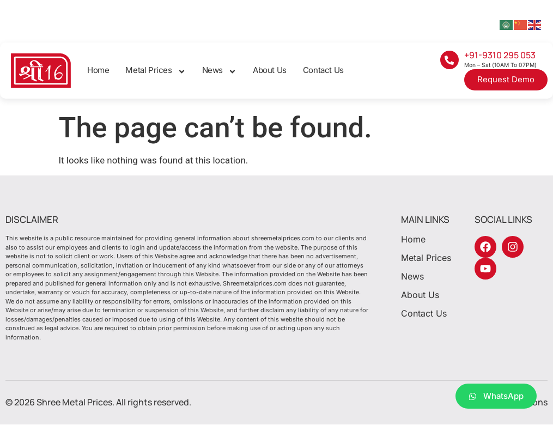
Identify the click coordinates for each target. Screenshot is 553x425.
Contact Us (323, 70)
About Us (270, 70)
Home (98, 70)
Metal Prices (155, 70)
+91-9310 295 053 (500, 55)
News (219, 70)
